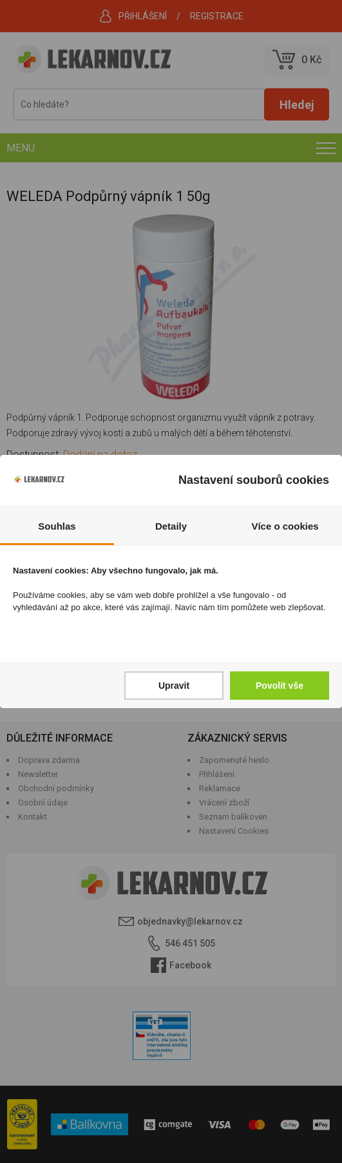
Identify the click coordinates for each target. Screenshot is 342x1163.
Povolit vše (279, 685)
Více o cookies (284, 526)
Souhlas (56, 526)
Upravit (173, 685)
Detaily (171, 526)
